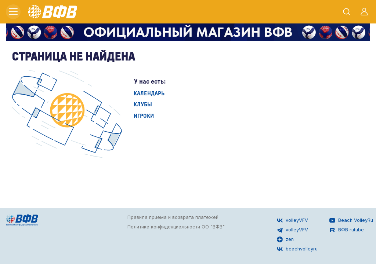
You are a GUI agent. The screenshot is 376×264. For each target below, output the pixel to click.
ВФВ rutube (346, 230)
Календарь (149, 92)
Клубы (143, 103)
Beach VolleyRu (351, 220)
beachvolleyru (297, 249)
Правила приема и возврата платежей (172, 217)
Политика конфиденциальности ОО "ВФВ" (176, 227)
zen (285, 239)
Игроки (144, 115)
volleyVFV (292, 220)
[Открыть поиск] (346, 12)
